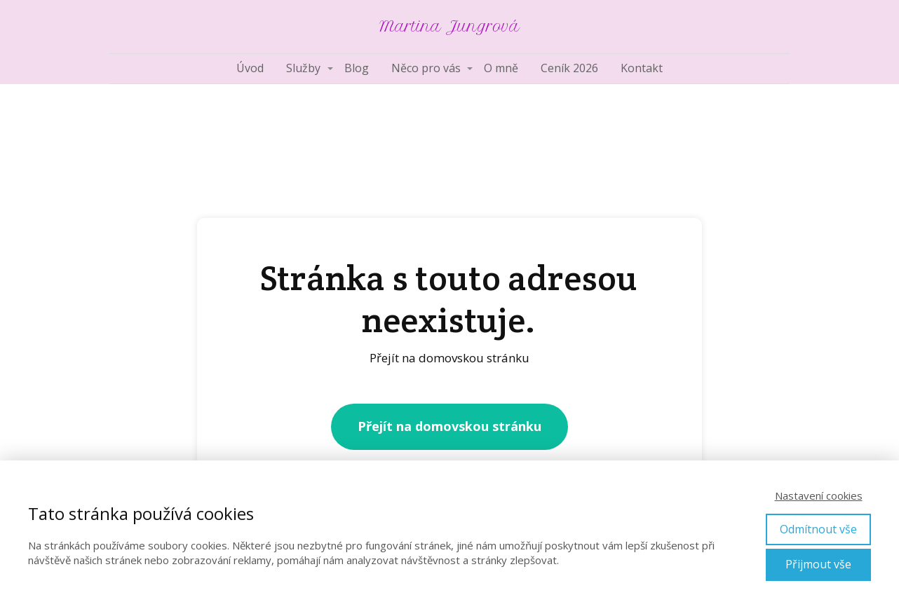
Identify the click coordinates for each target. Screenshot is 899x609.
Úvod (250, 68)
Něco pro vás (426, 68)
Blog (356, 68)
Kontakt (642, 68)
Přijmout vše (818, 564)
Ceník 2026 (569, 68)
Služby (303, 68)
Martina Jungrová (449, 27)
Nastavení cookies (819, 495)
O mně (501, 68)
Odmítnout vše (818, 529)
